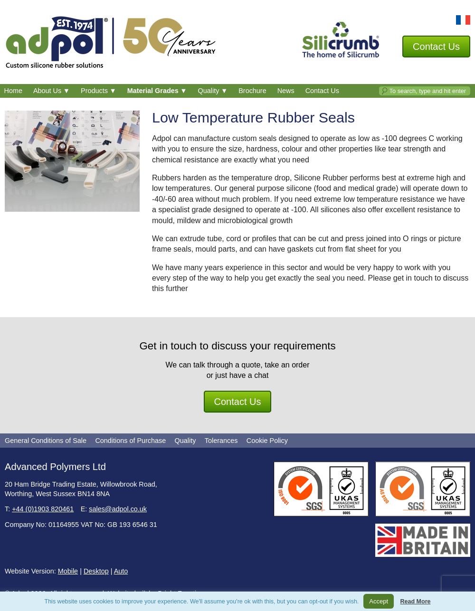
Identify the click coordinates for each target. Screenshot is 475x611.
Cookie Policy (267, 440)
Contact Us (322, 90)
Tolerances (221, 440)
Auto (121, 571)
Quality (213, 90)
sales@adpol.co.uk (118, 509)
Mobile (68, 571)
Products (98, 90)
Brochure (252, 90)
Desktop (96, 571)
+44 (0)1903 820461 (43, 509)
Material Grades (157, 90)
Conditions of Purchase (130, 440)
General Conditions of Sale (45, 440)
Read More (415, 601)
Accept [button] (378, 601)
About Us (51, 90)
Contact (436, 46)
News (285, 90)
